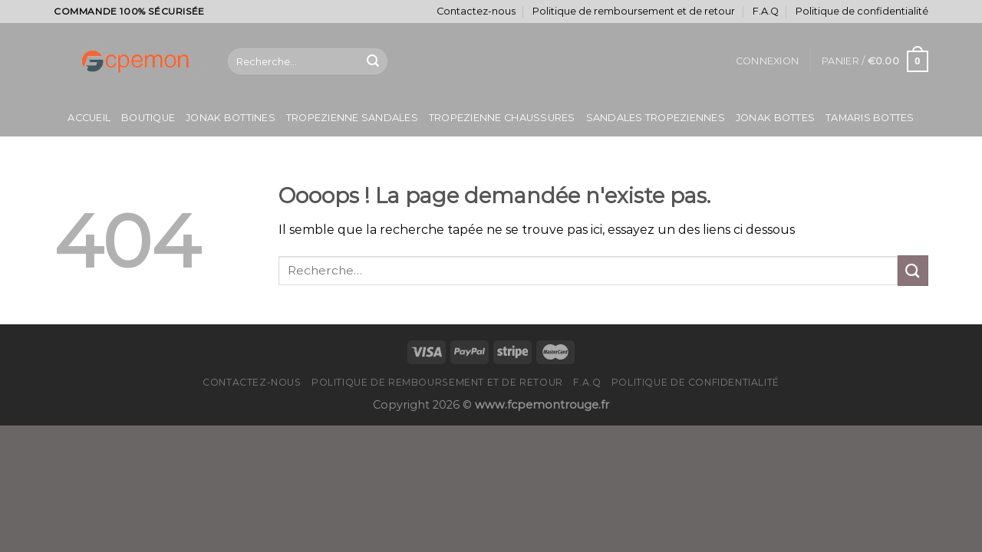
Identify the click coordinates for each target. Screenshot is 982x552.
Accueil (89, 117)
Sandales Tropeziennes (655, 117)
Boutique (148, 117)
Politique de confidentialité (862, 11)
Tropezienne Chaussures (502, 117)
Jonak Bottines (230, 117)
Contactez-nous (476, 11)
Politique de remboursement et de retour (633, 11)
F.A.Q (766, 11)
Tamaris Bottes (869, 117)
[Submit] (373, 61)
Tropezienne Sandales (352, 117)
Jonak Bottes (775, 117)
